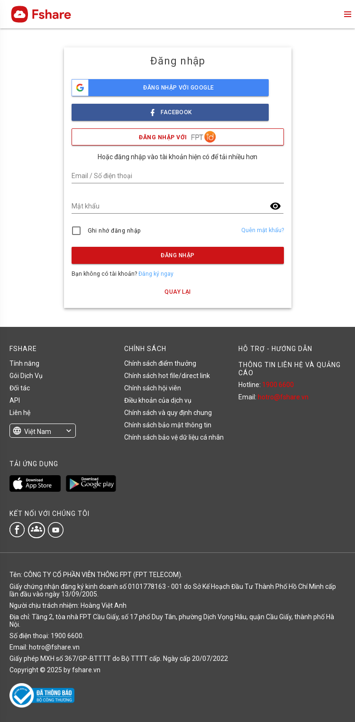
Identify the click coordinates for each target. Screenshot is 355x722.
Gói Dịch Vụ (26, 375)
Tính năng (24, 363)
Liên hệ (19, 412)
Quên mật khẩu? (262, 230)
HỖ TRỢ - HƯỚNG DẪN (275, 348)
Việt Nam (37, 431)
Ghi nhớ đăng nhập (114, 230)
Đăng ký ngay (155, 274)
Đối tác (19, 388)
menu (347, 14)
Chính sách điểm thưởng (160, 363)
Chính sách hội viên (152, 388)
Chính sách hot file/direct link (167, 375)
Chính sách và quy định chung (168, 412)
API (14, 400)
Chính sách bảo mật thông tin (167, 425)
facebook (170, 110)
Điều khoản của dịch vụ (157, 400)
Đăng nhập (177, 255)
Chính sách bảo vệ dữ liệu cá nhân (174, 437)
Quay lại (177, 292)
